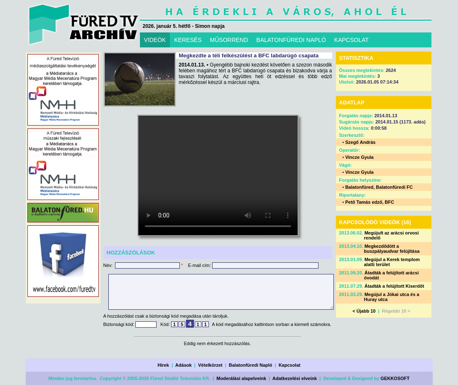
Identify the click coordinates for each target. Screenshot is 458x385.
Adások (183, 365)
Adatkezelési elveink (294, 378)
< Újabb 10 (364, 310)
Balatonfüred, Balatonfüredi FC (379, 187)
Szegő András (360, 142)
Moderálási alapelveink (241, 378)
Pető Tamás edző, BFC (369, 202)
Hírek (163, 365)
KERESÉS (187, 40)
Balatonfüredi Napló (250, 365)
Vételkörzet (210, 365)
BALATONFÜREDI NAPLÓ (291, 40)
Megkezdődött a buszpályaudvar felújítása (392, 249)
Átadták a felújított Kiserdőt (394, 286)
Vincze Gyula (359, 157)
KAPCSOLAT (351, 40)
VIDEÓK (155, 40)
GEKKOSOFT (395, 378)
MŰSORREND (229, 40)
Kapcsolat (290, 365)
